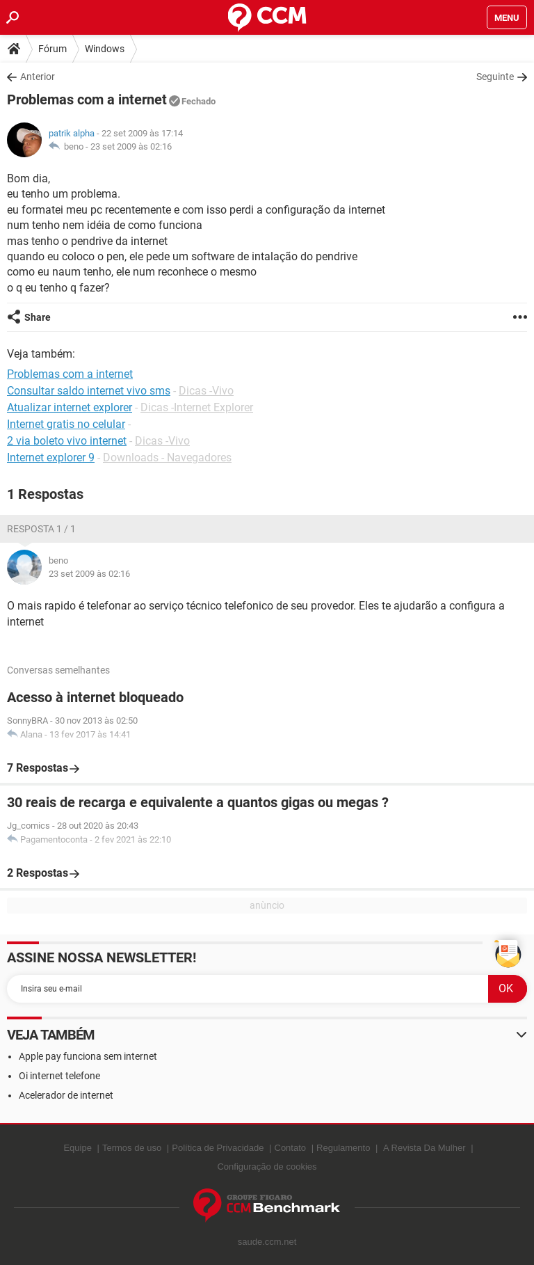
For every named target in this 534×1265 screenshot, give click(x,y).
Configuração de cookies (266, 1166)
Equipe (77, 1148)
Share (37, 317)
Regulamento (343, 1148)
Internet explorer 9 (51, 457)
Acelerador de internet (66, 1095)
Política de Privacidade (218, 1148)
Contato (291, 1148)
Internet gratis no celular (66, 424)
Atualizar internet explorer (69, 407)
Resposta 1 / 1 (41, 528)
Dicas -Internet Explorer (196, 407)
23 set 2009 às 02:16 (131, 146)
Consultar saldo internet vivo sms (88, 390)
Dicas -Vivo (206, 390)
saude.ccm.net (267, 1241)
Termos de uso (131, 1148)
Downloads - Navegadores (167, 457)
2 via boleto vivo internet (67, 440)
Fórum (52, 48)
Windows (104, 48)
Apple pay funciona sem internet (88, 1056)
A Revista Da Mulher (424, 1148)
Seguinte (495, 76)
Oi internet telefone (59, 1075)
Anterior (37, 76)
